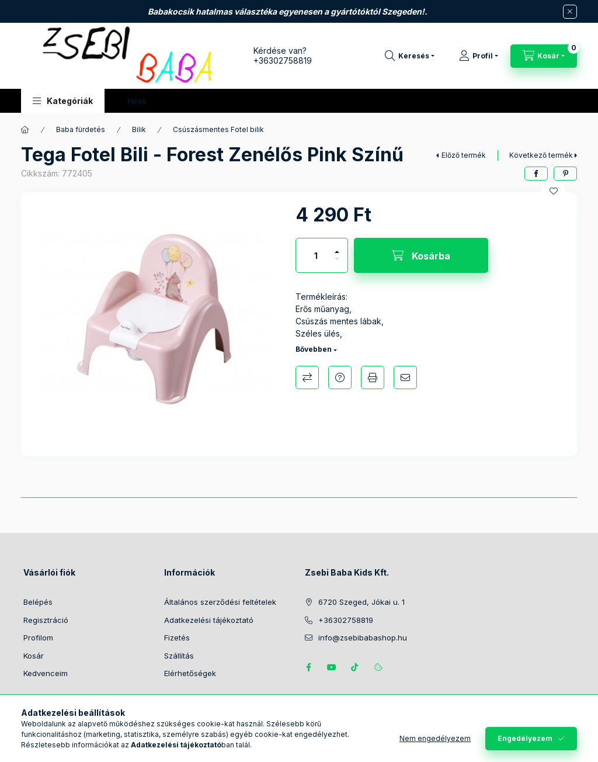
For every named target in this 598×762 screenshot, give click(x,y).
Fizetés (177, 637)
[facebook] (536, 174)
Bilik (139, 129)
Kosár (33, 655)
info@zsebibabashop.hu (362, 637)
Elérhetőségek (190, 673)
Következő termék (541, 155)
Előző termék (463, 155)
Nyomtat (372, 377)
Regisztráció (45, 620)
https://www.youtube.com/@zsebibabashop (331, 667)
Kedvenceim (45, 673)
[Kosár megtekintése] (543, 56)
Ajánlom (405, 377)
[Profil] (478, 56)
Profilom (38, 637)
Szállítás (179, 655)
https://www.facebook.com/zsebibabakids (308, 667)
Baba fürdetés (80, 129)
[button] (63, 101)
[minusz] (337, 263)
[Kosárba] (421, 255)
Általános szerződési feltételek (220, 602)
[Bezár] (570, 12)
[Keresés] (410, 56)
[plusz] (337, 246)
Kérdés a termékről (340, 377)
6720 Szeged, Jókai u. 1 (361, 602)
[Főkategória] (25, 129)
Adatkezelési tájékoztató (208, 620)
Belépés (38, 602)
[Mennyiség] (316, 255)
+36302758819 (282, 60)
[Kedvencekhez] (553, 191)
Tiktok (355, 667)
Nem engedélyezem (435, 738)
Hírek (137, 101)
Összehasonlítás (307, 377)
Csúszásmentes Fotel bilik (218, 129)
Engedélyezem (525, 738)
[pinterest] (565, 174)
